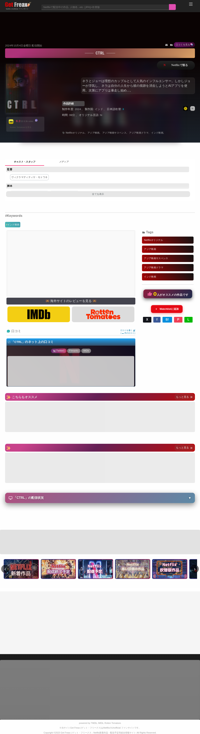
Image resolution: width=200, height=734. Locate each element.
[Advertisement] (100, 23)
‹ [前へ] (5, 569)
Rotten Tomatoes (112, 723)
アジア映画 (94, 132)
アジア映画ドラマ (138, 132)
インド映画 (13, 224)
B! (167, 319)
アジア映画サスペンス (114, 132)
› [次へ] (195, 569)
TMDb (94, 723)
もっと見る (184, 396)
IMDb (100, 723)
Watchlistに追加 (167, 309)
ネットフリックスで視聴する (176, 65)
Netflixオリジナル (75, 132)
